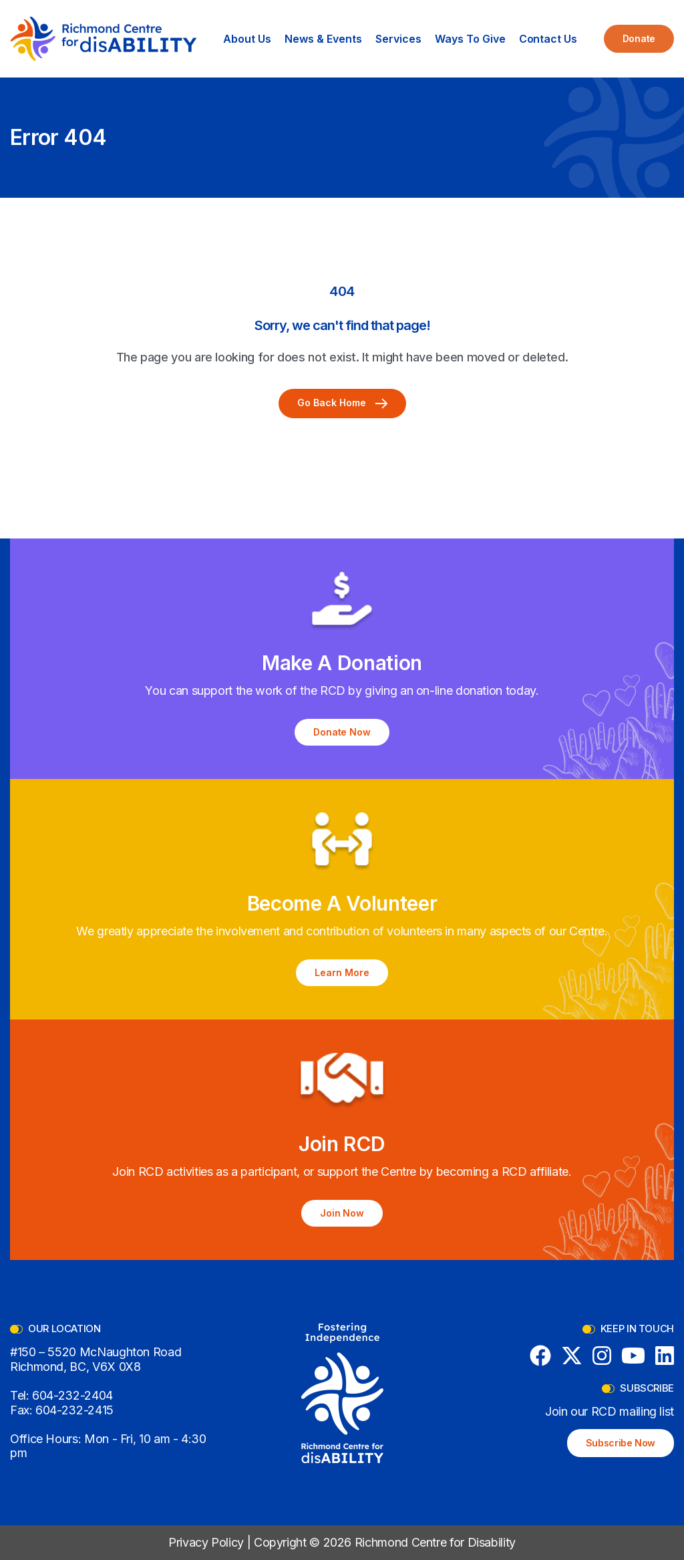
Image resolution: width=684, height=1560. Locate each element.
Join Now (342, 1213)
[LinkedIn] (664, 1355)
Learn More (342, 972)
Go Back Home (342, 402)
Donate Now (342, 732)
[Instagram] (601, 1355)
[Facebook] (540, 1355)
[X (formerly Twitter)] (571, 1355)
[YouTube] (633, 1355)
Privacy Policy (206, 1542)
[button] (247, 39)
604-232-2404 (72, 1395)
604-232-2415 (74, 1410)
